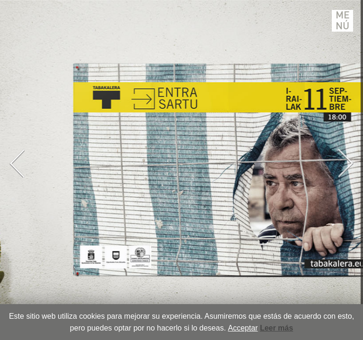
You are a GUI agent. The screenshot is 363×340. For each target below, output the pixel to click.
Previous (17, 163)
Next (346, 163)
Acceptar (243, 328)
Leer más (276, 328)
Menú (343, 20)
